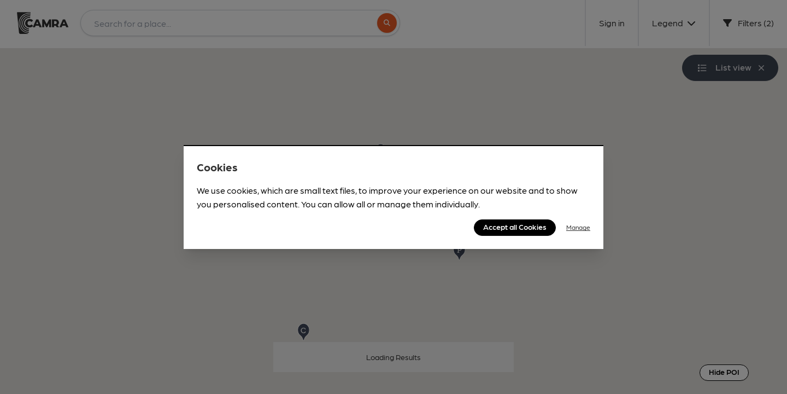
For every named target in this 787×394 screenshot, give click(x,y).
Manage (578, 227)
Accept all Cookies (515, 226)
